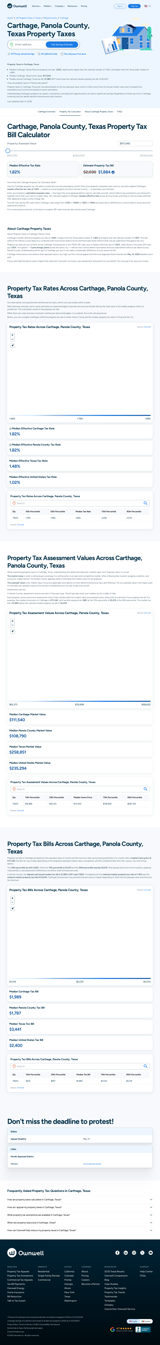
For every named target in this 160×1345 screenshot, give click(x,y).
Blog (106, 1279)
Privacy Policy (12, 1324)
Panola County (50, 18)
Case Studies (111, 1284)
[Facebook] (117, 1252)
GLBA (36, 1324)
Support (144, 1267)
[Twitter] (142, 1252)
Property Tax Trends (114, 1292)
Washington (70, 1300)
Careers (85, 1279)
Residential (43, 1271)
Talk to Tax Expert (16, 1300)
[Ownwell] (17, 5)
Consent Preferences (15, 1332)
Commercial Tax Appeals (20, 1279)
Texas (38, 18)
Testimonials (110, 1296)
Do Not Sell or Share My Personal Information (25, 1328)
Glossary (108, 1304)
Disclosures (55, 1324)
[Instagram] (134, 1252)
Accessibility (44, 1324)
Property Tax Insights (115, 1288)
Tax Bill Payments (16, 1284)
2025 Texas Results (114, 1271)
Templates (109, 1300)
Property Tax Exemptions (20, 1275)
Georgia (68, 1284)
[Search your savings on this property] (146, 503)
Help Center (146, 1271)
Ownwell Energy (15, 1288)
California (69, 1271)
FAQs (143, 1275)
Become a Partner (90, 1284)
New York (69, 1292)
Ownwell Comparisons (116, 1275)
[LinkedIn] (126, 1252)
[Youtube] (151, 1252)
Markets (42, 1267)
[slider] (7, 150)
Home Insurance (15, 1292)
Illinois (67, 1288)
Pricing (85, 1275)
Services (12, 1267)
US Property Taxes (24, 18)
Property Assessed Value (21, 143)
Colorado (69, 1275)
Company (86, 1267)
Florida (67, 1279)
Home (10, 18)
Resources (110, 1267)
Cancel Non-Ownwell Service (119, 1309)
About (84, 1271)
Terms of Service (25, 1324)
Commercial (44, 1279)
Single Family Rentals (49, 1275)
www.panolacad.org (92, 1164)
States (68, 1267)
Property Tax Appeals (18, 1271)
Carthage (64, 18)
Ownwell (147, 327)
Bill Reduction (14, 1296)
